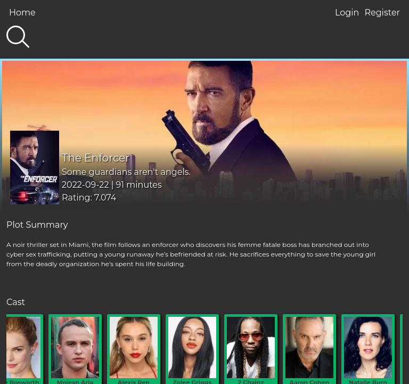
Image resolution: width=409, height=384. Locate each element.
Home (22, 12)
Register (382, 12)
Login (347, 12)
